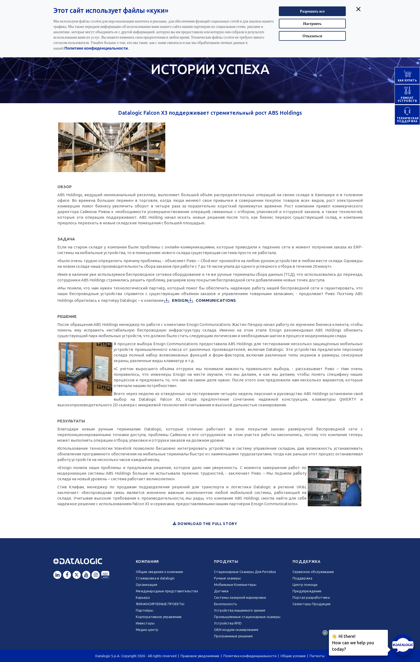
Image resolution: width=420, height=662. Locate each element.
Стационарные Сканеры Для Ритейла (245, 572)
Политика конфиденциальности (249, 656)
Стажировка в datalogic (155, 578)
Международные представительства (167, 591)
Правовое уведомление (200, 656)
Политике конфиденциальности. (96, 48)
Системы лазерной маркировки (240, 597)
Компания (147, 561)
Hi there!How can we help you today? (353, 642)
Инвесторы (145, 623)
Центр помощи (304, 584)
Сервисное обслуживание (313, 572)
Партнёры (144, 610)
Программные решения (233, 636)
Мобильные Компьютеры (235, 584)
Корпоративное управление (159, 617)
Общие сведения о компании (159, 572)
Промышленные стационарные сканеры (247, 617)
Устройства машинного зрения (239, 610)
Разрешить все (312, 11)
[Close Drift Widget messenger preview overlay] (325, 632)
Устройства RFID (228, 623)
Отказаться (312, 36)
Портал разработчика (311, 597)
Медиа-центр (147, 629)
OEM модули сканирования (236, 629)
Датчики (221, 591)
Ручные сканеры (227, 578)
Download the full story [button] (205, 524)
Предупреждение (306, 591)
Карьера (143, 597)
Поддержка (306, 561)
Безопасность (225, 604)
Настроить (312, 23)
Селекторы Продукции (311, 604)
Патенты (317, 656)
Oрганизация (146, 584)
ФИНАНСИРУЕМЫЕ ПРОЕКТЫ (160, 604)
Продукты (226, 561)
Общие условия (293, 656)
